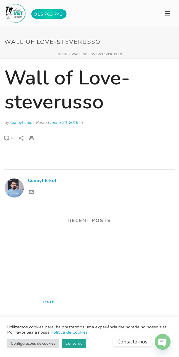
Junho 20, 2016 (64, 122)
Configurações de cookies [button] (33, 343)
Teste (48, 301)
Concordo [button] (74, 343)
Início (62, 54)
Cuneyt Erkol (22, 122)
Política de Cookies (69, 332)
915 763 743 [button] (48, 14)
